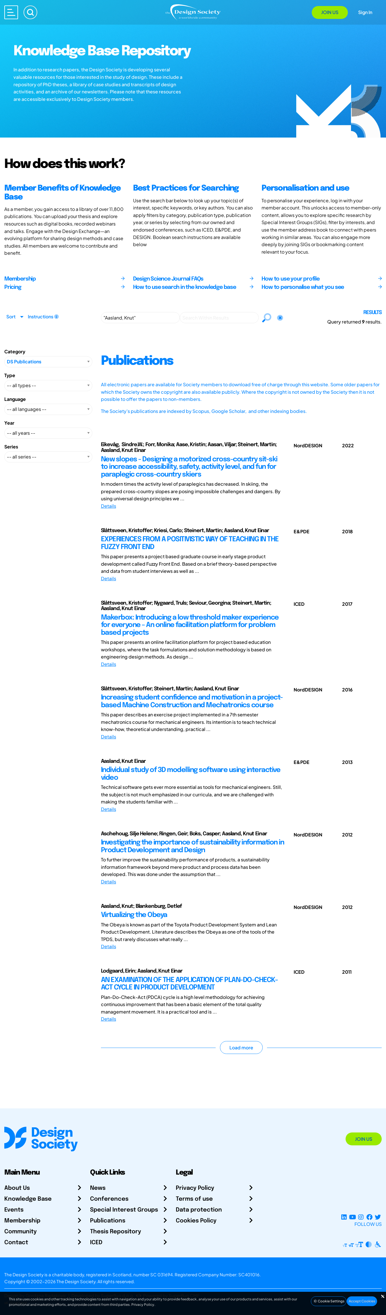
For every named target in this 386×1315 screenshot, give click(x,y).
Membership (22, 1221)
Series (11, 447)
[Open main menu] (11, 12)
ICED (96, 1243)
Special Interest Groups (124, 1210)
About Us (17, 1188)
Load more (241, 1047)
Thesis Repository (115, 1232)
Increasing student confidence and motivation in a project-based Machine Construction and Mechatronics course (192, 701)
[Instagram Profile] (361, 1217)
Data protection (199, 1210)
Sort (10, 316)
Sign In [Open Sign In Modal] (365, 12)
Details (108, 506)
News (98, 1188)
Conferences (109, 1199)
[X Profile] (378, 1217)
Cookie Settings (328, 1301)
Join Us (329, 12)
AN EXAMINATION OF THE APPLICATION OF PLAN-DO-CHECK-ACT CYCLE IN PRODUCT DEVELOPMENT (189, 984)
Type (9, 375)
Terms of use (194, 1199)
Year (9, 423)
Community (20, 1232)
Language (15, 399)
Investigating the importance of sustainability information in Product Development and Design (192, 846)
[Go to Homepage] (193, 12)
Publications (107, 1221)
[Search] (30, 12)
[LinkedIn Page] (344, 1217)
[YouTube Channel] (352, 1217)
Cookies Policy (196, 1221)
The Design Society (75, 1281)
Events (14, 1210)
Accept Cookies (362, 1301)
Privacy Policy (195, 1188)
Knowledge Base (28, 1199)
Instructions (43, 316)
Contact (16, 1243)
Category (14, 351)
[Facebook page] (369, 1217)
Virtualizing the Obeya (134, 915)
